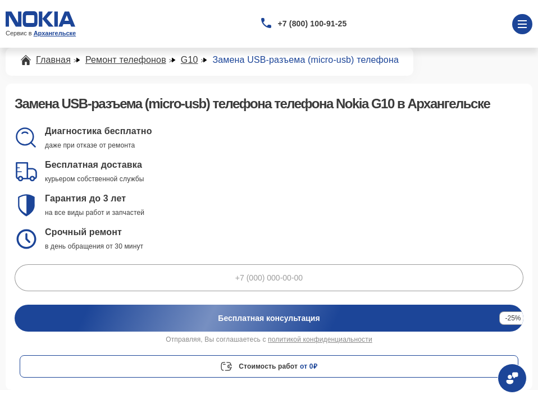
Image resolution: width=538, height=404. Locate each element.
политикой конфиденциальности (320, 339)
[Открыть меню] (522, 24)
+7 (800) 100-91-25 (312, 23)
